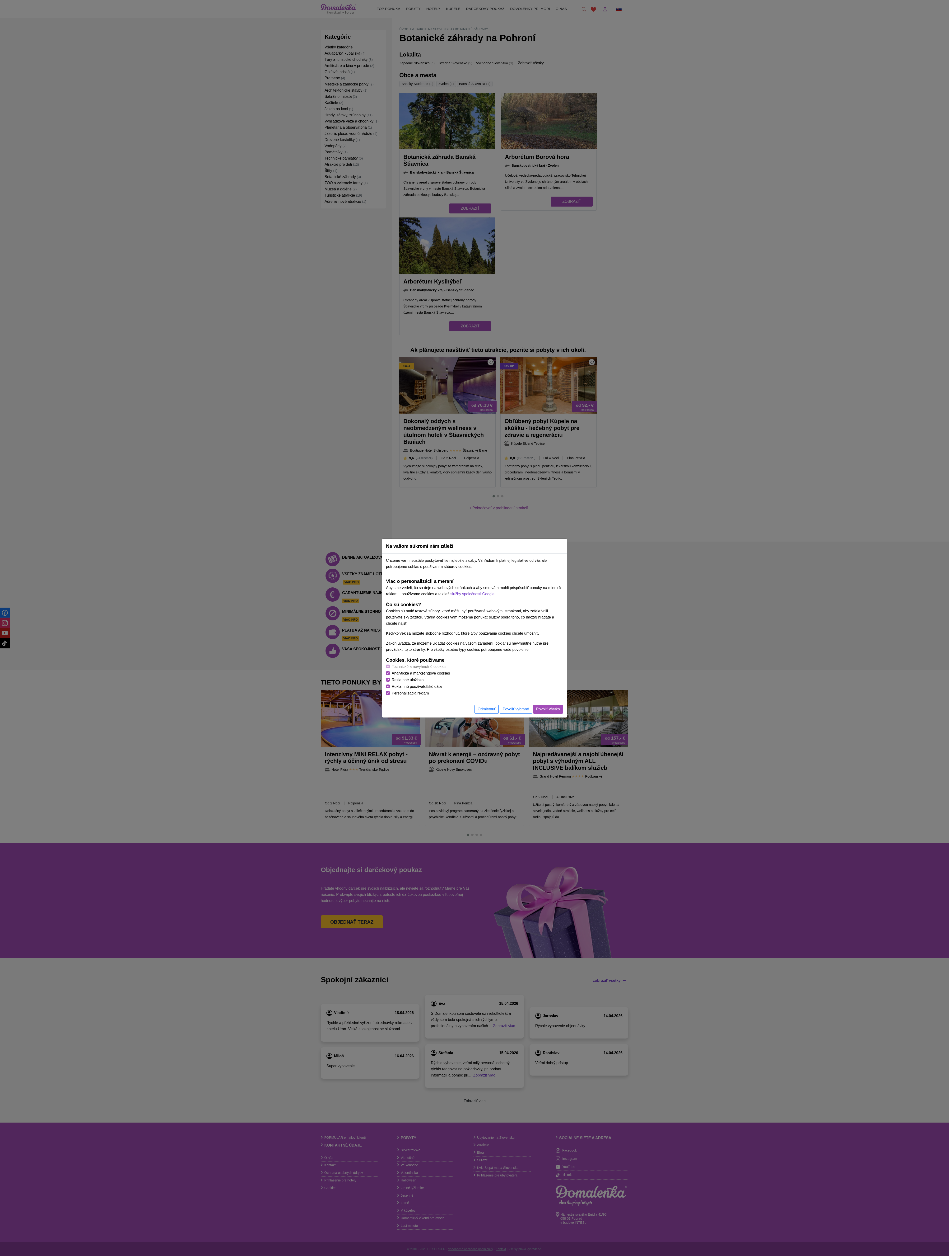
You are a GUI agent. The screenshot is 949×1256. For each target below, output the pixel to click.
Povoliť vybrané (516, 709)
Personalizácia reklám (410, 693)
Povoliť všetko (548, 709)
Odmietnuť (486, 709)
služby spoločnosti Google (472, 594)
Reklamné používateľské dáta (417, 687)
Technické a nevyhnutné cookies (419, 667)
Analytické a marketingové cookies (421, 673)
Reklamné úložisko (407, 680)
